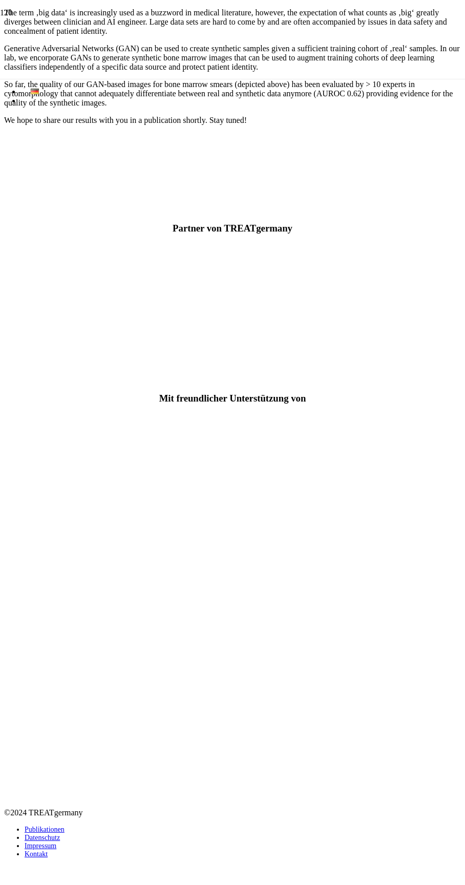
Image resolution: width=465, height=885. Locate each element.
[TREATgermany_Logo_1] (232, 567)
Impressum (40, 846)
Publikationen (45, 829)
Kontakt (36, 854)
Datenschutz (42, 837)
